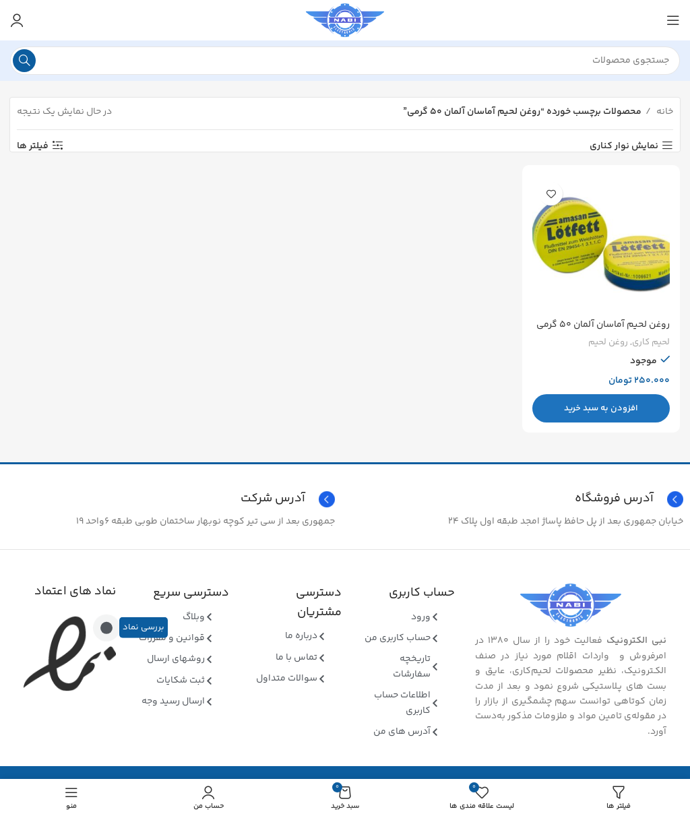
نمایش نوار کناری (624, 146)
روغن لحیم (608, 342)
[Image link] (570, 605)
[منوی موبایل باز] (673, 20)
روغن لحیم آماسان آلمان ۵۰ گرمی (603, 324)
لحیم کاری (651, 342)
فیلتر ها (33, 146)
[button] (601, 408)
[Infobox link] (171, 499)
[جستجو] (345, 60)
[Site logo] (345, 20)
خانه (663, 111)
